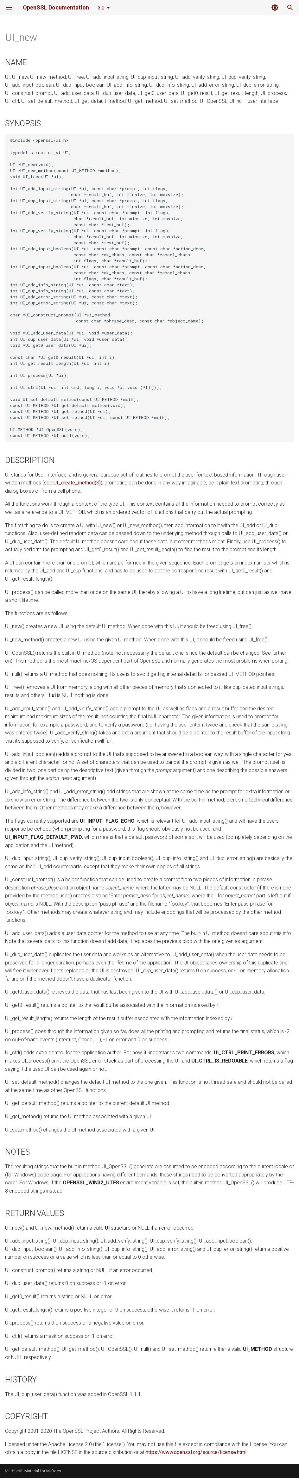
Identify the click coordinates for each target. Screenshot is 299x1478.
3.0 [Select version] (101, 8)
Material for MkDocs (42, 1471)
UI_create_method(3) (77, 483)
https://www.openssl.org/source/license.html (196, 1452)
